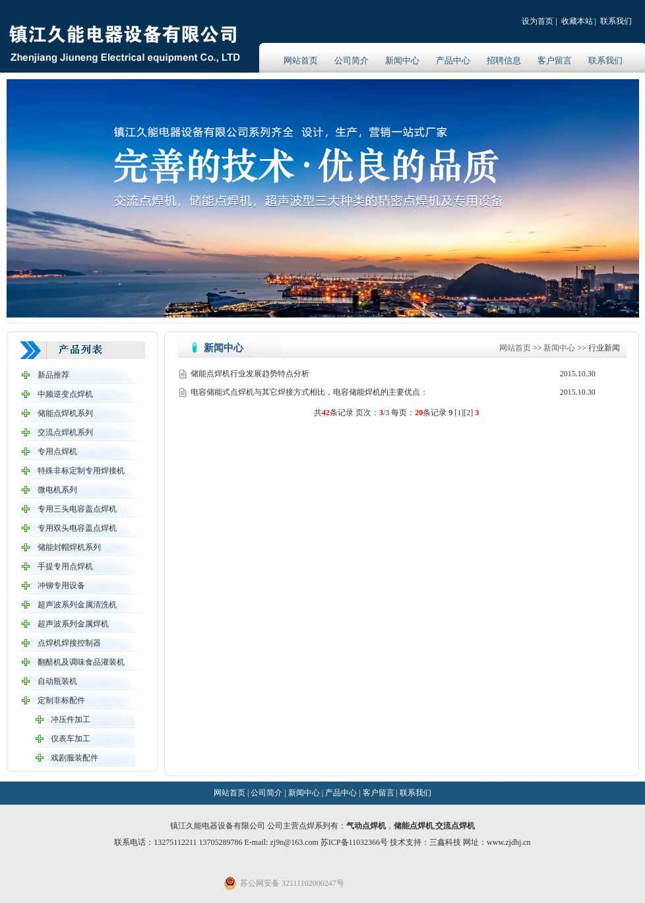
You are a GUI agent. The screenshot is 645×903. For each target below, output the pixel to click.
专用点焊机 (57, 451)
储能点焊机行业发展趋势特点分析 (250, 373)
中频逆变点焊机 (65, 394)
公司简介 (351, 60)
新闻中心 (402, 60)
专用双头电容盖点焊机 (77, 528)
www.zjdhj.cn (509, 842)
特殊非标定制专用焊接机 (81, 470)
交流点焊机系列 (65, 432)
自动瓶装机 (57, 681)
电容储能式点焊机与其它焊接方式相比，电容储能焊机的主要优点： (309, 392)
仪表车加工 (70, 738)
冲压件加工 (70, 719)
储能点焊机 (413, 825)
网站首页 (301, 60)
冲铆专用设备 (61, 585)
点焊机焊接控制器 (69, 643)
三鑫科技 (445, 842)
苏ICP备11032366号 (354, 842)
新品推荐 (53, 375)
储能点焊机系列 (65, 413)
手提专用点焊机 (65, 566)
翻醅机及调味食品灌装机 (81, 662)
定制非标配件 (61, 700)
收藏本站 (577, 21)
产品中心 (453, 60)
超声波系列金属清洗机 (77, 604)
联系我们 (616, 21)
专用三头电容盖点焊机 (77, 509)
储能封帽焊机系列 (69, 547)
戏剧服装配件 (74, 757)
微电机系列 (57, 489)
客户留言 (555, 60)
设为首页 (537, 21)
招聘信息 (504, 60)
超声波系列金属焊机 (73, 623)
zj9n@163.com (295, 842)
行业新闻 (604, 347)
